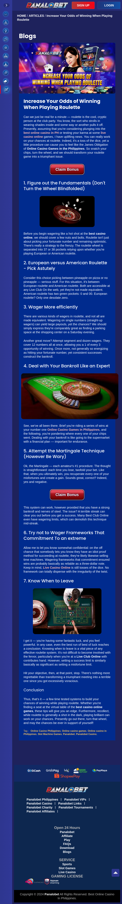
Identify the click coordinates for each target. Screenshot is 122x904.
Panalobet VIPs (75, 799)
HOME (22, 15)
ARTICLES (36, 15)
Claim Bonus (67, 169)
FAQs (67, 844)
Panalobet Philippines (42, 799)
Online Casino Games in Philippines (73, 429)
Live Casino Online (56, 567)
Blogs (67, 851)
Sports (67, 864)
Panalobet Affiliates (41, 811)
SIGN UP (83, 5)
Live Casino (67, 872)
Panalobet (69, 734)
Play (67, 840)
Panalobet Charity (39, 807)
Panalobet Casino (86, 734)
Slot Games (67, 868)
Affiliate (67, 836)
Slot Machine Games (50, 734)
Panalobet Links (69, 803)
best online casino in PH (41, 132)
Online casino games (74, 731)
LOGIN (109, 5)
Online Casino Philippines (46, 731)
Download (67, 848)
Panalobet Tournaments (75, 807)
